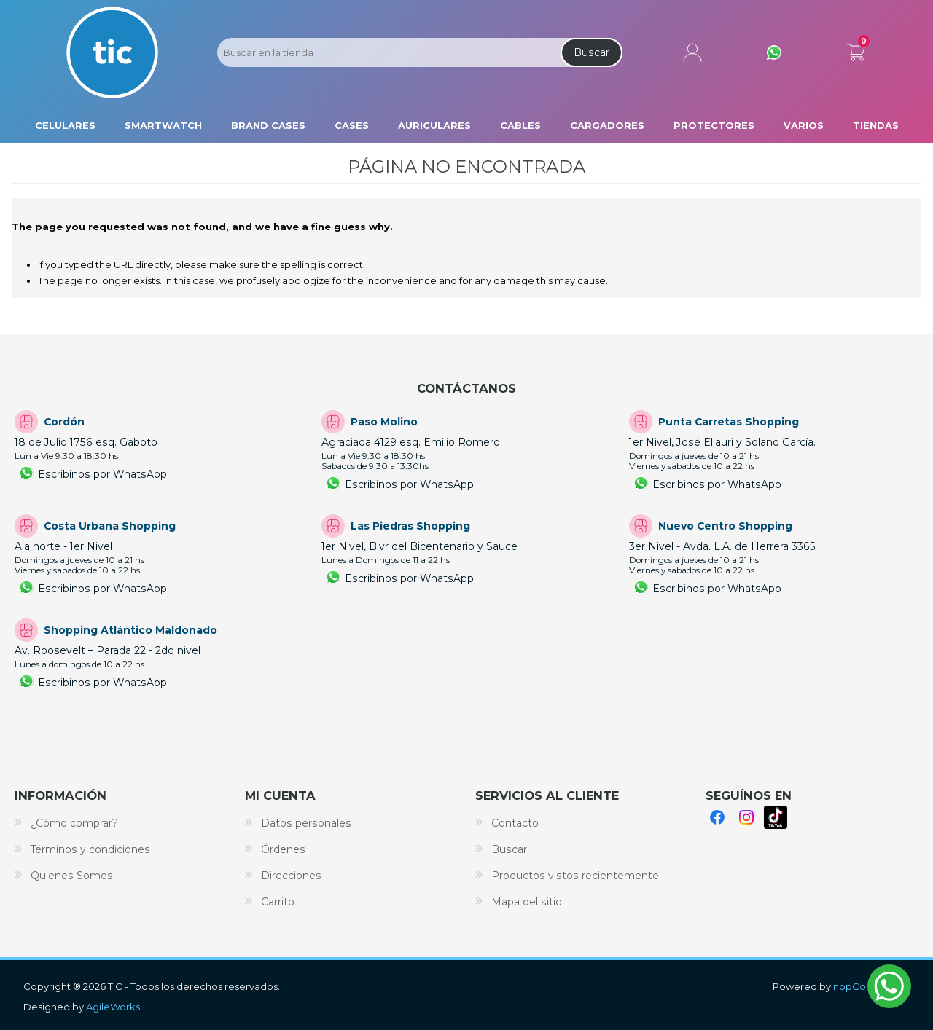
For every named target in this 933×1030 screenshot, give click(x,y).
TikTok (775, 817)
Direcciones (291, 875)
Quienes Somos (72, 875)
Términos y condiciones (90, 849)
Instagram (746, 817)
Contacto (515, 823)
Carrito (855, 49)
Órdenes (283, 849)
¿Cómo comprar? (74, 823)
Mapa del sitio (526, 902)
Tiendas (876, 125)
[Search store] (387, 52)
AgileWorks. (114, 1007)
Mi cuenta (692, 52)
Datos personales (306, 823)
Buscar (591, 52)
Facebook (717, 817)
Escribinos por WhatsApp (102, 474)
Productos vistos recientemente (575, 875)
